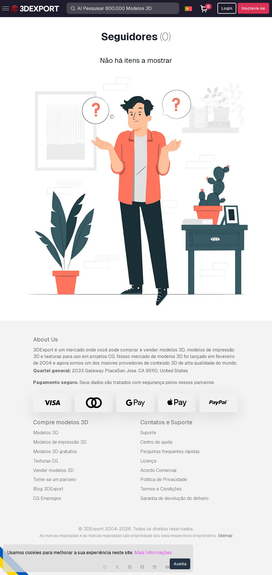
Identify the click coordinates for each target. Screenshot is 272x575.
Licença (148, 461)
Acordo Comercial (158, 470)
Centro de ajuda (156, 442)
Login (226, 8)
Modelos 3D (45, 433)
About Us (45, 339)
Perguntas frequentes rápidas (170, 452)
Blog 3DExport (48, 489)
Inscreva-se (253, 8)
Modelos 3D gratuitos (55, 452)
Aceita (180, 563)
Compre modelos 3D (60, 422)
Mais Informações (153, 553)
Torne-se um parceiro (54, 479)
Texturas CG (45, 461)
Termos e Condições (161, 489)
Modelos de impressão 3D (60, 442)
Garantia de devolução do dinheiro (174, 498)
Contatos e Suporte (166, 422)
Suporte (148, 433)
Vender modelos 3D (53, 470)
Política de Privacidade (163, 479)
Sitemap (225, 535)
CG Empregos (47, 498)
